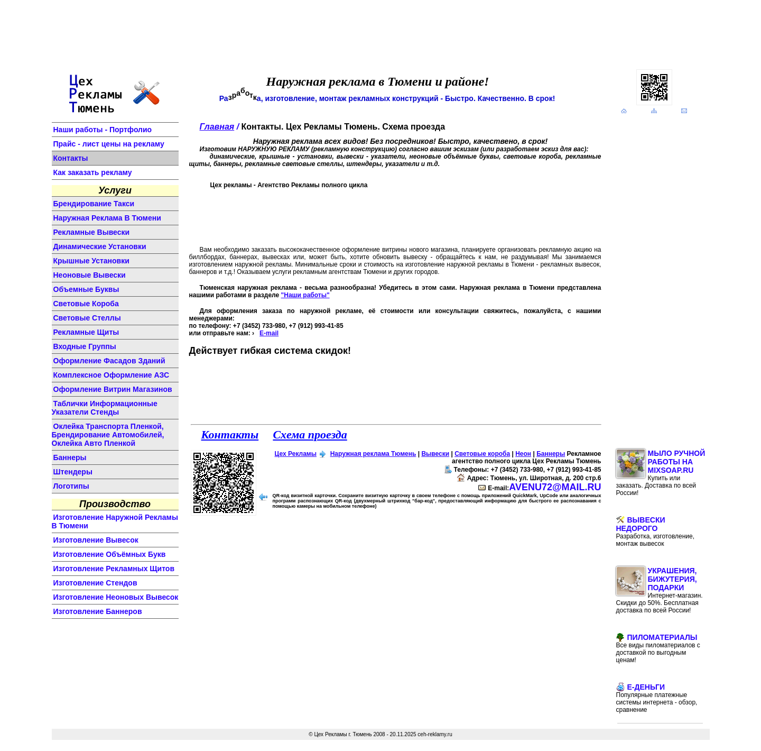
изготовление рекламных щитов (114, 568)
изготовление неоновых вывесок (116, 597)
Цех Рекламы (296, 453)
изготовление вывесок (95, 540)
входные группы (84, 346)
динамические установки (99, 246)
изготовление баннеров (97, 611)
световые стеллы (87, 318)
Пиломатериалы (658, 648)
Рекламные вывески (91, 232)
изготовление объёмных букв (109, 554)
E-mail (269, 333)
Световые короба (482, 453)
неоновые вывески (89, 275)
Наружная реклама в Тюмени (107, 218)
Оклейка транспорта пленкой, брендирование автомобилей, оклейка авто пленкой (108, 434)
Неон (523, 453)
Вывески (435, 453)
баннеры (70, 457)
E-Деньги (657, 698)
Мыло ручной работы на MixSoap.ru (661, 473)
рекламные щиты (86, 332)
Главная (217, 126)
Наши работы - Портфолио (102, 129)
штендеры (72, 472)
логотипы (71, 486)
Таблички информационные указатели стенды (104, 407)
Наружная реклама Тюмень (373, 453)
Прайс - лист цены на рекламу (108, 144)
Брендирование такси (94, 203)
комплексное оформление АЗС (111, 375)
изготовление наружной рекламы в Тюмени (115, 521)
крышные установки (91, 261)
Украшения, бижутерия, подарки (659, 590)
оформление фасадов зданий (109, 360)
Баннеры (550, 453)
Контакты (70, 158)
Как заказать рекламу (92, 172)
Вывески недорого (655, 531)
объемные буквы (86, 289)
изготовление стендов (95, 583)
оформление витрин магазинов (112, 389)
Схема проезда (310, 434)
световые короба (86, 303)
